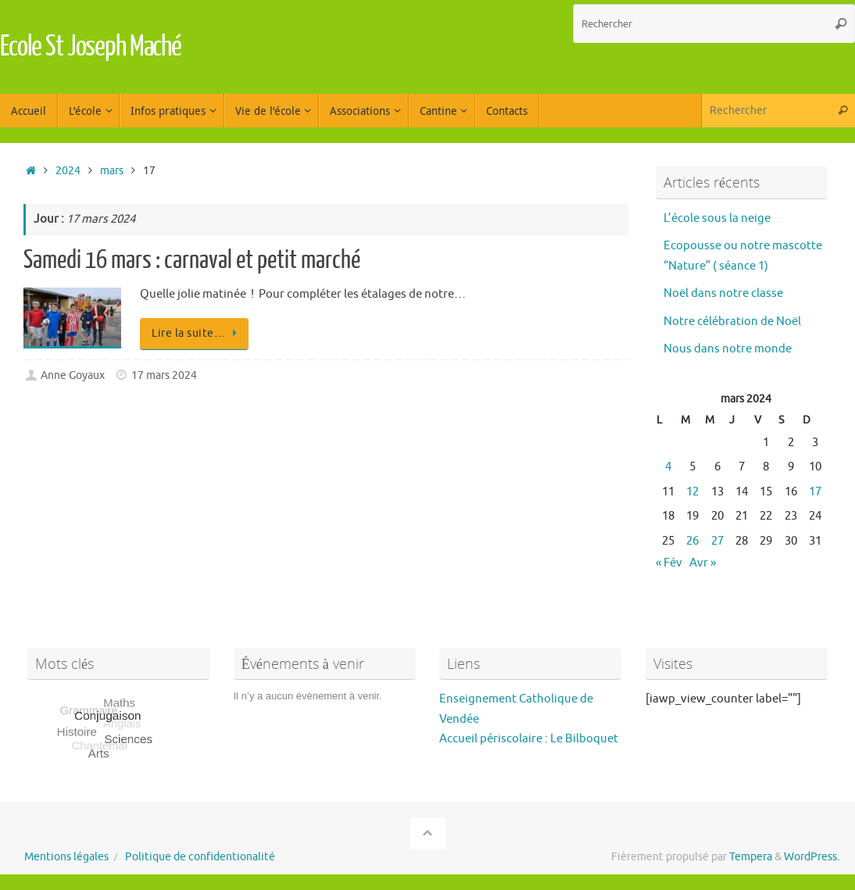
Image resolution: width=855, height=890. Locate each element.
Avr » (702, 563)
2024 (67, 170)
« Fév (669, 563)
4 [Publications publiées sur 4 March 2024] (668, 466)
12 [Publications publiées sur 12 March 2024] (692, 491)
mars (111, 170)
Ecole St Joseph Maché (90, 47)
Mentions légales (66, 856)
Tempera (750, 856)
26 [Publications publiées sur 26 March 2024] (692, 541)
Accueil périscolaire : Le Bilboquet (528, 738)
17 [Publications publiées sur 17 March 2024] (815, 491)
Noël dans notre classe (723, 293)
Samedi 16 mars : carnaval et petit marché (191, 260)
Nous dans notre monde (728, 348)
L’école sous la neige (717, 218)
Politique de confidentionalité (200, 856)
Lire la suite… (197, 333)
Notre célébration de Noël (732, 321)
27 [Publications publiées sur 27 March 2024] (717, 541)
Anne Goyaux (73, 375)
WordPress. (811, 856)
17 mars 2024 (164, 375)
